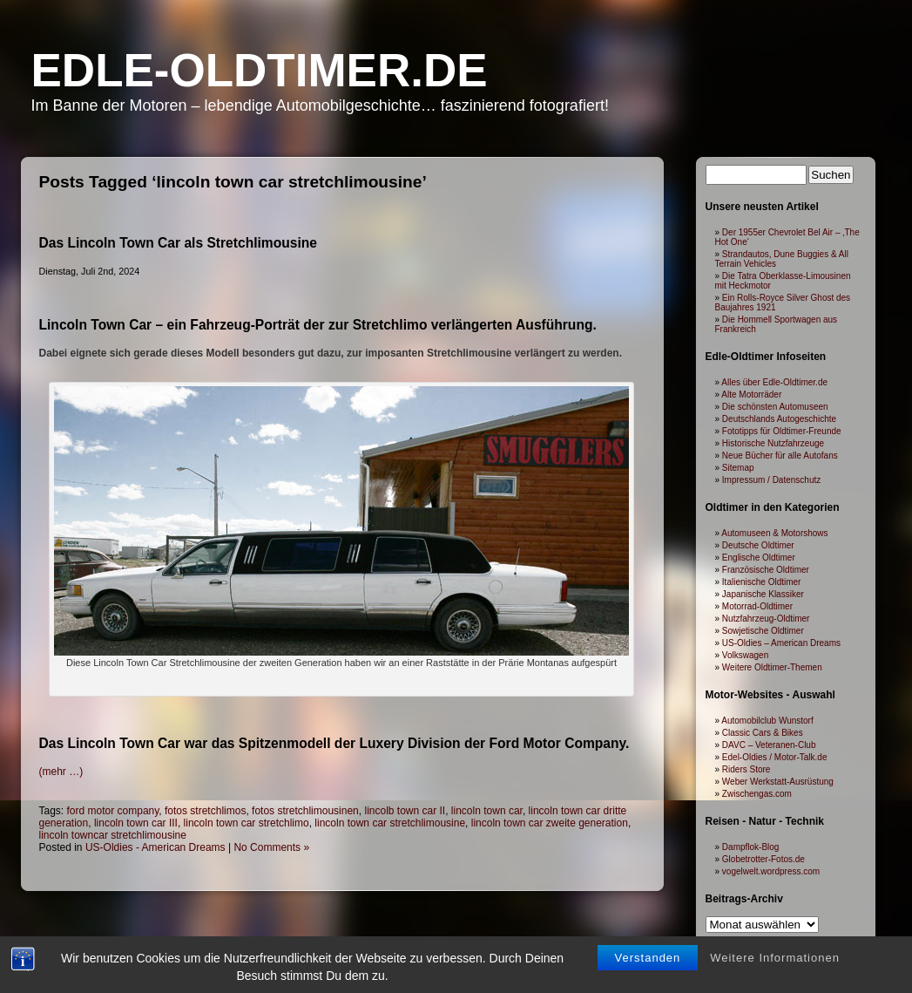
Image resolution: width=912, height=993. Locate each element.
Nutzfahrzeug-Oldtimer (766, 618)
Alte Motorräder (751, 394)
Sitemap (738, 468)
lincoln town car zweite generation (549, 823)
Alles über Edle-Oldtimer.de (774, 382)
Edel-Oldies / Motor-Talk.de (775, 757)
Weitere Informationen (775, 957)
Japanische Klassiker (763, 594)
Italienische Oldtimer (761, 582)
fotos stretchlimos (205, 811)
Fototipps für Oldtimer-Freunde (781, 431)
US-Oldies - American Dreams (155, 847)
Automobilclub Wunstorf (767, 720)
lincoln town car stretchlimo (246, 823)
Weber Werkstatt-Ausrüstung (778, 781)
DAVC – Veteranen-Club (769, 745)
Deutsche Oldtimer (758, 545)
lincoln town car (487, 811)
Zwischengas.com (757, 794)
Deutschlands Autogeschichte (779, 419)
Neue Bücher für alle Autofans (780, 455)
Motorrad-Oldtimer (757, 606)
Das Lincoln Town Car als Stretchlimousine (178, 242)
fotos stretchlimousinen (305, 811)
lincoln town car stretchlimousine (389, 823)
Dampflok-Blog (751, 847)
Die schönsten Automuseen (775, 406)
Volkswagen (745, 655)
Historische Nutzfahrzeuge (773, 443)
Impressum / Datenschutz (771, 480)
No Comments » (271, 847)
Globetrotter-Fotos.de (763, 859)
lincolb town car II (404, 811)
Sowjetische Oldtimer (763, 631)
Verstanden (648, 957)
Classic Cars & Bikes (762, 733)
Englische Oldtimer (758, 557)
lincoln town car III (136, 823)
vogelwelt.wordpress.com (771, 871)
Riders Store (746, 769)
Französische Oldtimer (765, 570)
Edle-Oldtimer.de (259, 70)
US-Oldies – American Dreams (781, 643)
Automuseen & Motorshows (774, 533)
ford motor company (113, 811)
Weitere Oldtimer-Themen (772, 667)
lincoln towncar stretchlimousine (112, 835)
